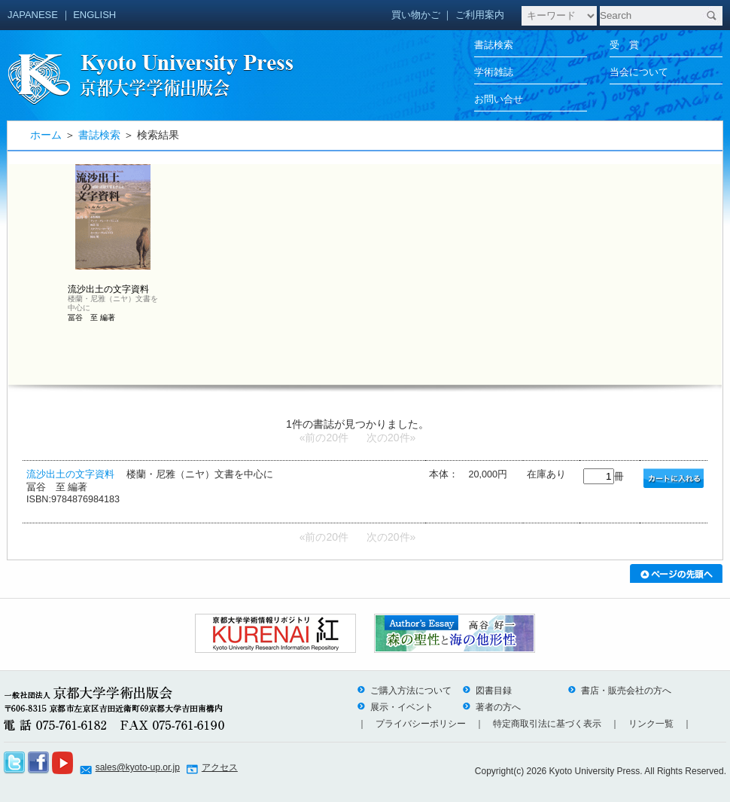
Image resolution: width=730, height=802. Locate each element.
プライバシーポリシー (421, 723)
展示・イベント (395, 707)
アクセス (220, 767)
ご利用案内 (479, 14)
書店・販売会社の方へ (619, 690)
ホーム (46, 135)
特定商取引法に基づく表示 (547, 723)
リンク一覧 (651, 723)
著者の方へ (491, 707)
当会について (639, 72)
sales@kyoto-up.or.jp (138, 767)
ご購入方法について (404, 690)
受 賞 (624, 44)
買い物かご (415, 14)
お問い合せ (498, 99)
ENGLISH (94, 14)
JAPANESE (33, 14)
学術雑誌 (493, 72)
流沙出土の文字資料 (70, 474)
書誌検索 (493, 44)
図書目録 (487, 690)
